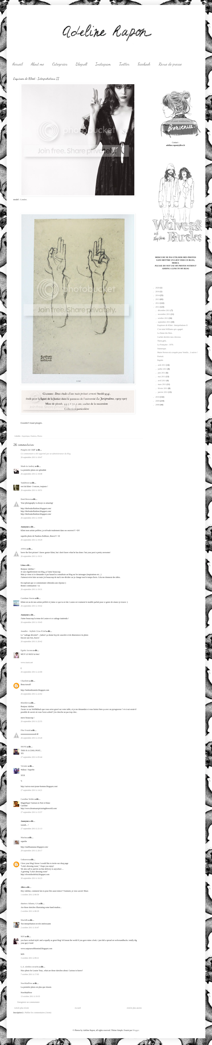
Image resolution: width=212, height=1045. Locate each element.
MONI (23, 747)
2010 (158, 397)
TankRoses (25, 483)
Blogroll (81, 64)
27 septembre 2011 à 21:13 (31, 828)
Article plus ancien (134, 1008)
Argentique (26, 436)
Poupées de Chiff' (28, 450)
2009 (158, 401)
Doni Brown (26, 499)
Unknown (25, 859)
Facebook (144, 64)
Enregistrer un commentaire (28, 1002)
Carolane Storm (27, 598)
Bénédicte (25, 703)
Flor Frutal (25, 730)
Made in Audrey (27, 466)
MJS (23, 936)
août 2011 (162, 365)
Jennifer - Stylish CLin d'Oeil (33, 631)
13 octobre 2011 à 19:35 (30, 996)
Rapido (160, 360)
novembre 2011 (164, 314)
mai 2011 (162, 376)
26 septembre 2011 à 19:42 (31, 606)
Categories (59, 64)
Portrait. (160, 356)
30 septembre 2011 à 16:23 (31, 878)
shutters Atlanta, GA (29, 903)
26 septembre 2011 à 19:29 (31, 540)
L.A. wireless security (30, 967)
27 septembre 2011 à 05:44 (31, 757)
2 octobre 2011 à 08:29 (30, 911)
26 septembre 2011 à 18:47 (31, 457)
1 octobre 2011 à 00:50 (30, 894)
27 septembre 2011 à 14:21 (31, 790)
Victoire (24, 766)
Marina (24, 837)
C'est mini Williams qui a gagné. (170, 329)
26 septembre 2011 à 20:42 (31, 641)
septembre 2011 (164, 322)
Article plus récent (21, 1008)
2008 (158, 405)
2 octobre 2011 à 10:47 (30, 927)
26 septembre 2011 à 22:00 (31, 672)
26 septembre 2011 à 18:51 (31, 490)
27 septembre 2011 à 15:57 (31, 812)
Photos (39, 436)
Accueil (17, 64)
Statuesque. (161, 348)
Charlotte (25, 681)
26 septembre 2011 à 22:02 (31, 694)
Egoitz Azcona (27, 650)
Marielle (24, 920)
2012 (158, 303)
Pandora (33, 436)
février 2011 (163, 388)
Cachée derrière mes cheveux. (169, 337)
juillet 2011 (162, 369)
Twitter (124, 64)
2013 (158, 299)
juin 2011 (162, 373)
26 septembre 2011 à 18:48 (31, 474)
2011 (158, 307)
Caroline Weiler (27, 799)
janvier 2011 (163, 392)
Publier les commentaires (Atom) (38, 1012)
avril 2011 (162, 380)
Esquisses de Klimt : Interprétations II (172, 325)
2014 (158, 295)
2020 (158, 288)
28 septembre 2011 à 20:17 (31, 850)
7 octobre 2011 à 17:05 (30, 974)
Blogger (135, 1030)
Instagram (103, 64)
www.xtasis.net (27, 662)
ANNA (23, 549)
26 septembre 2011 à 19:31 (31, 556)
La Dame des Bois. (164, 333)
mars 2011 (162, 384)
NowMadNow (26, 983)
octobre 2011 (163, 318)
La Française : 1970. (165, 344)
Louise (23, 199)
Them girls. (161, 341)
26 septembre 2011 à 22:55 (31, 721)
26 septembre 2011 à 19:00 (31, 518)
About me (37, 64)
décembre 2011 (164, 310)
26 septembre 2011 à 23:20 (31, 738)
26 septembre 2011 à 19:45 (31, 622)
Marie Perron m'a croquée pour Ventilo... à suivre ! (177, 352)
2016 (158, 291)
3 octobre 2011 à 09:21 (30, 958)
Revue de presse (170, 64)
